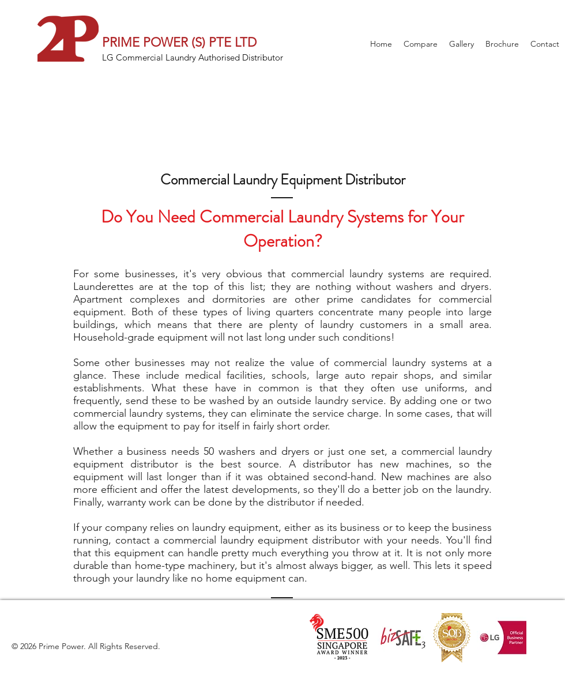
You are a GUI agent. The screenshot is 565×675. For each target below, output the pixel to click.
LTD (244, 42)
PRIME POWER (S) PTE (166, 42)
